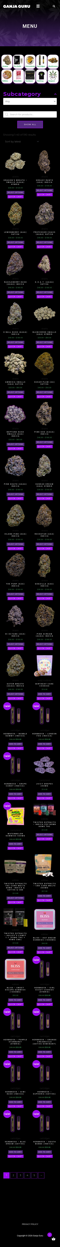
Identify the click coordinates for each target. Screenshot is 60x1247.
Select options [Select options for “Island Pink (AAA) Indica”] (15, 544)
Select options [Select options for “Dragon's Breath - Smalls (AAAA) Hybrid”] (15, 192)
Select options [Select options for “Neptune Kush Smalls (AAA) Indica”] (15, 444)
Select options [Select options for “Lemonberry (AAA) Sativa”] (15, 242)
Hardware (29, 81)
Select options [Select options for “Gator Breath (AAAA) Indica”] (15, 694)
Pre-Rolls (17, 66)
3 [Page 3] (20, 1175)
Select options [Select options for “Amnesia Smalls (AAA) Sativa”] (15, 392)
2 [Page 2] (13, 1175)
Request (51, 81)
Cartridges (41, 66)
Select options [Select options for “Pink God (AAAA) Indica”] (44, 442)
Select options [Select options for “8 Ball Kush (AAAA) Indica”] (15, 342)
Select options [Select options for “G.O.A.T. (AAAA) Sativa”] (44, 292)
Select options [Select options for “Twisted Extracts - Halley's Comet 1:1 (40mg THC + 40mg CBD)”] (15, 948)
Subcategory (30, 94)
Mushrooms (53, 66)
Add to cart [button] (44, 694)
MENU (30, 26)
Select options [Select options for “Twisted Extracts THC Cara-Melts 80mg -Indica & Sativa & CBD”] (15, 898)
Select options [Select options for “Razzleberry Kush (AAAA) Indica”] (15, 292)
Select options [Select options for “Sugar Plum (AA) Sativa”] (44, 392)
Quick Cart (15, 196)
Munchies (18, 81)
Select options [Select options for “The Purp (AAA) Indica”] (15, 594)
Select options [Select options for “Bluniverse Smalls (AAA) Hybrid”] (44, 342)
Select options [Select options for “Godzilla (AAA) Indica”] (44, 594)
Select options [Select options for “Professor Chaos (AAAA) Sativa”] (44, 242)
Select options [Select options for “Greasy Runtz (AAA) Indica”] (44, 190)
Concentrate (30, 66)
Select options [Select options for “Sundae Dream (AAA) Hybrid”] (44, 494)
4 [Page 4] (27, 1175)
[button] (38, 6)
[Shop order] (21, 141)
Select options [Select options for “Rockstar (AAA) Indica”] (44, 544)
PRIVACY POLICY (30, 1224)
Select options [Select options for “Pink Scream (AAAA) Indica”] (44, 644)
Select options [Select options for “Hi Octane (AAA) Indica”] (15, 644)
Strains (5, 66)
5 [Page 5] (34, 1175)
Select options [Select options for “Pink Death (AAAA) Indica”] (15, 494)
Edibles (5, 81)
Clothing (40, 81)
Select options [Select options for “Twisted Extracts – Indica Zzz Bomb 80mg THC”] (44, 834)
